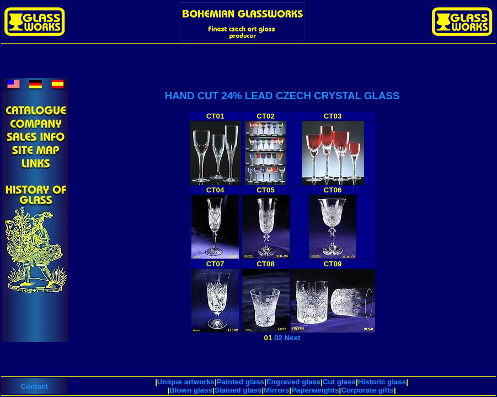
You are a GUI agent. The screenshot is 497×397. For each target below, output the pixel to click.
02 (278, 338)
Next (293, 338)
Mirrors (276, 390)
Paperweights (315, 390)
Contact (34, 386)
